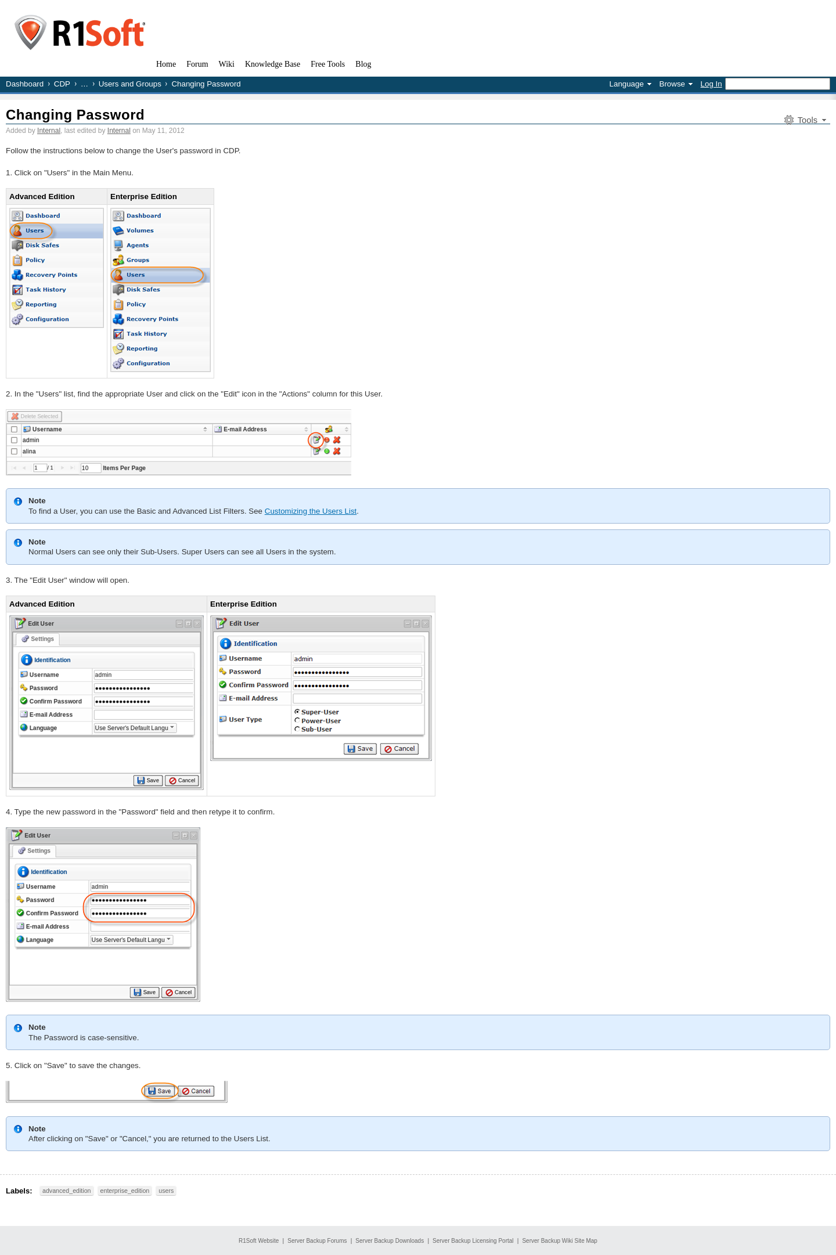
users (166, 1190)
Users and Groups (130, 84)
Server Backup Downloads (389, 1241)
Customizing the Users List (311, 511)
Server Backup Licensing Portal (473, 1241)
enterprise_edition (125, 1190)
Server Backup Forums (317, 1241)
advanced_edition (66, 1190)
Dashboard (25, 84)
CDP (62, 84)
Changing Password (75, 114)
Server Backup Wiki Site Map (559, 1241)
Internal (48, 131)
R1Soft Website (259, 1241)
